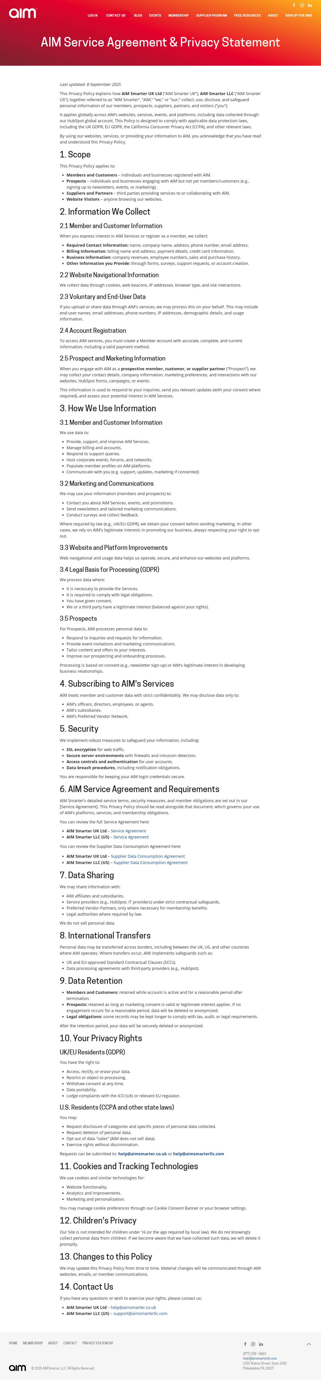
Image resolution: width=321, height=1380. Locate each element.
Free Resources (247, 15)
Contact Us (115, 15)
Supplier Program (211, 15)
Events (155, 15)
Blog (138, 15)
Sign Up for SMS (298, 15)
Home (13, 1343)
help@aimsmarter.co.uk (142, 1153)
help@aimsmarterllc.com (198, 1153)
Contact (70, 1343)
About (273, 15)
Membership (178, 15)
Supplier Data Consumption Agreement (148, 856)
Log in (93, 15)
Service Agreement (128, 831)
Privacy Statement (97, 1343)
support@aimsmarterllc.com (141, 1313)
